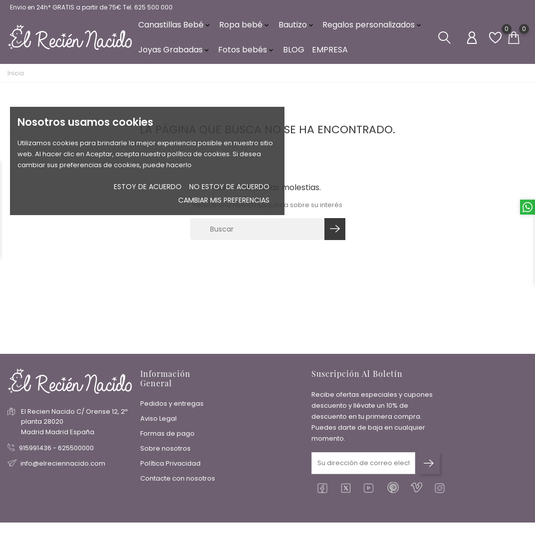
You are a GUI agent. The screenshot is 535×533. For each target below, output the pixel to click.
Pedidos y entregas (172, 406)
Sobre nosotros (165, 451)
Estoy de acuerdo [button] (148, 187)
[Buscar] (256, 238)
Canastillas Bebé (175, 29)
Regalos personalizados (372, 29)
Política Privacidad (170, 466)
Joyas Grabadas (174, 54)
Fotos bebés (246, 54)
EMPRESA (330, 54)
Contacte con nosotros (177, 481)
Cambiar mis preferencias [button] (223, 200)
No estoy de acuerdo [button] (229, 187)
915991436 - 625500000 (56, 451)
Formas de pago (167, 436)
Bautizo (296, 29)
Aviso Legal (158, 421)
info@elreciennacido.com (62, 466)
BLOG (293, 54)
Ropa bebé (244, 29)
